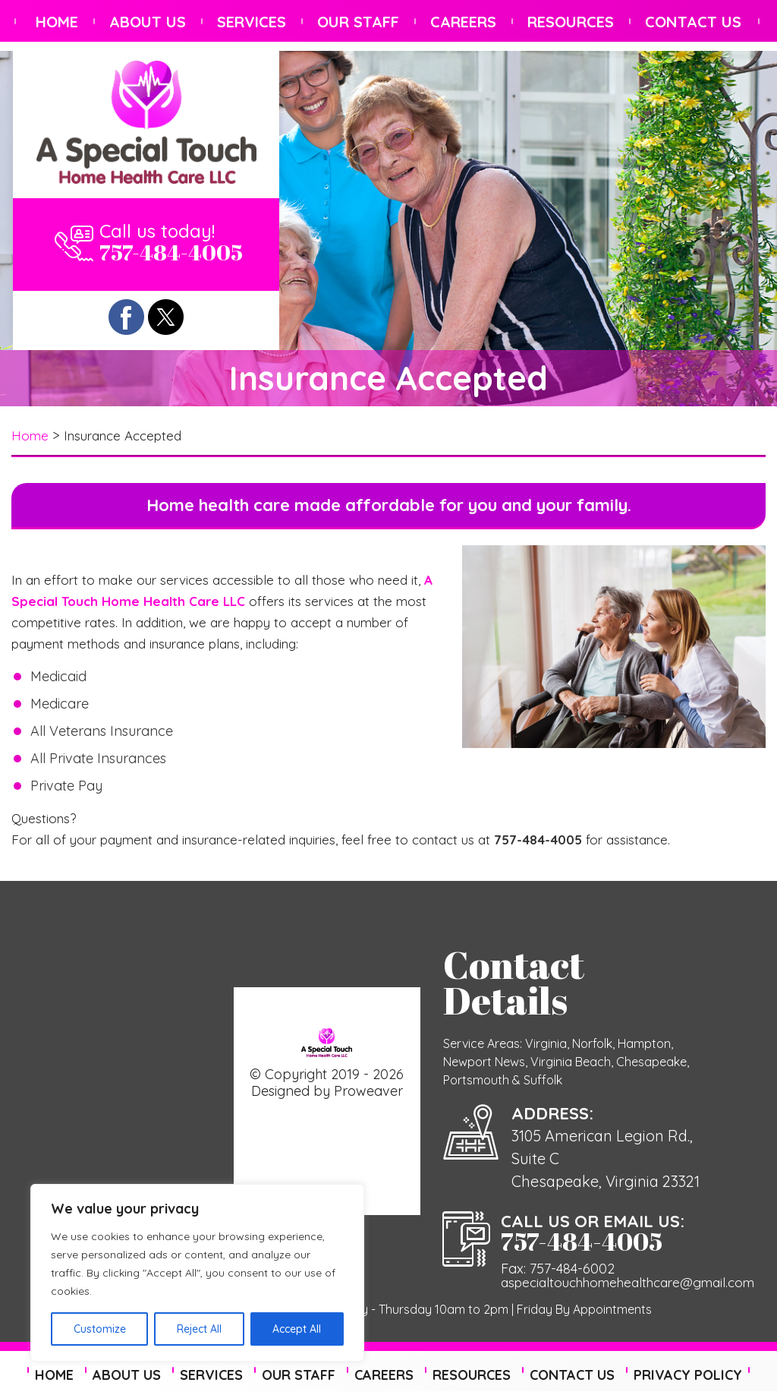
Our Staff (358, 21)
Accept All (296, 1329)
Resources (570, 21)
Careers (463, 21)
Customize (100, 1329)
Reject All (199, 1329)
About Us (147, 21)
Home (57, 21)
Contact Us (693, 21)
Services (251, 21)
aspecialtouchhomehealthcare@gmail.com (627, 1282)
